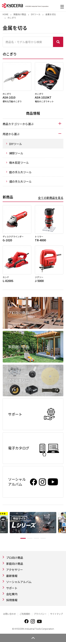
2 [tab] (29, 538)
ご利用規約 (25, 614)
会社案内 (11, 594)
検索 (58, 42)
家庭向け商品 (19, 14)
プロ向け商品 (14, 557)
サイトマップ (56, 614)
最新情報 (11, 576)
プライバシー (40, 614)
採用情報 (11, 600)
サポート (11, 588)
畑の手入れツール (20, 181)
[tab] (33, 124)
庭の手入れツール (20, 172)
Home (5, 14)
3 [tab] (36, 538)
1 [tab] (23, 538)
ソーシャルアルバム (19, 582)
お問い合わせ (9, 614)
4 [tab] (43, 538)
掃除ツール (16, 153)
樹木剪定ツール (19, 162)
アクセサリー (14, 570)
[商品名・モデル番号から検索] (28, 42)
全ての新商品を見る (50, 198)
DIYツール (35, 14)
